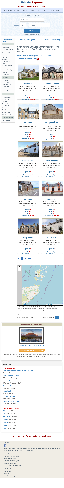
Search (32, 31)
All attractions (6, 47)
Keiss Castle (7, 391)
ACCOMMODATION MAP (27, 59)
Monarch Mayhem (10, 463)
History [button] (17, 10)
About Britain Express (11, 476)
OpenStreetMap (54, 304)
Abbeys (4, 57)
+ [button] (19, 267)
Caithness (5, 80)
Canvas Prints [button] (42, 10)
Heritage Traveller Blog (11, 456)
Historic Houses (7, 68)
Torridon (4, 110)
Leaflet (48, 304)
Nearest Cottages (55, 40)
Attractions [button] (8, 10)
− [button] (19, 269)
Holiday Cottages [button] (29, 10)
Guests (17, 25)
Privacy (6, 473)
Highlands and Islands (7, 40)
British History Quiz (10, 458)
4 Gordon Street (28, 161)
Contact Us (7, 471)
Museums (5, 72)
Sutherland (5, 87)
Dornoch (6, 419)
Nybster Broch (8, 381)
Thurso (5, 413)
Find (18, 317)
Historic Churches (7, 65)
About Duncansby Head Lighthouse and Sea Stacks (34, 56)
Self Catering (6, 120)
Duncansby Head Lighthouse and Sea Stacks (33, 40)
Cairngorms (5, 99)
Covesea (6, 422)
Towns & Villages (7, 53)
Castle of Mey (7, 386)
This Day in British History (12, 465)
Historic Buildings (7, 70)
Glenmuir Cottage (52, 83)
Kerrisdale (28, 83)
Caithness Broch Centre (11, 376)
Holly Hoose (28, 238)
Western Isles (6, 89)
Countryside (6, 61)
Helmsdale (6, 416)
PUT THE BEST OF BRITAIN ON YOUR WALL (31, 350)
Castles (4, 59)
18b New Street (52, 161)
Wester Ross (6, 91)
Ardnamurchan (6, 97)
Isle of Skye (5, 82)
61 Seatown (51, 238)
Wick (4, 410)
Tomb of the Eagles (9, 396)
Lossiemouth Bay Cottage (52, 123)
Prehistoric (5, 74)
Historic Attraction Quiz (11, 461)
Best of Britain (54, 10)
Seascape (28, 122)
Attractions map (8, 49)
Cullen (5, 428)
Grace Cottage (51, 199)
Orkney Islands (6, 84)
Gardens (5, 63)
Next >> (30, 259)
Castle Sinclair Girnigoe (11, 401)
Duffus (5, 425)
